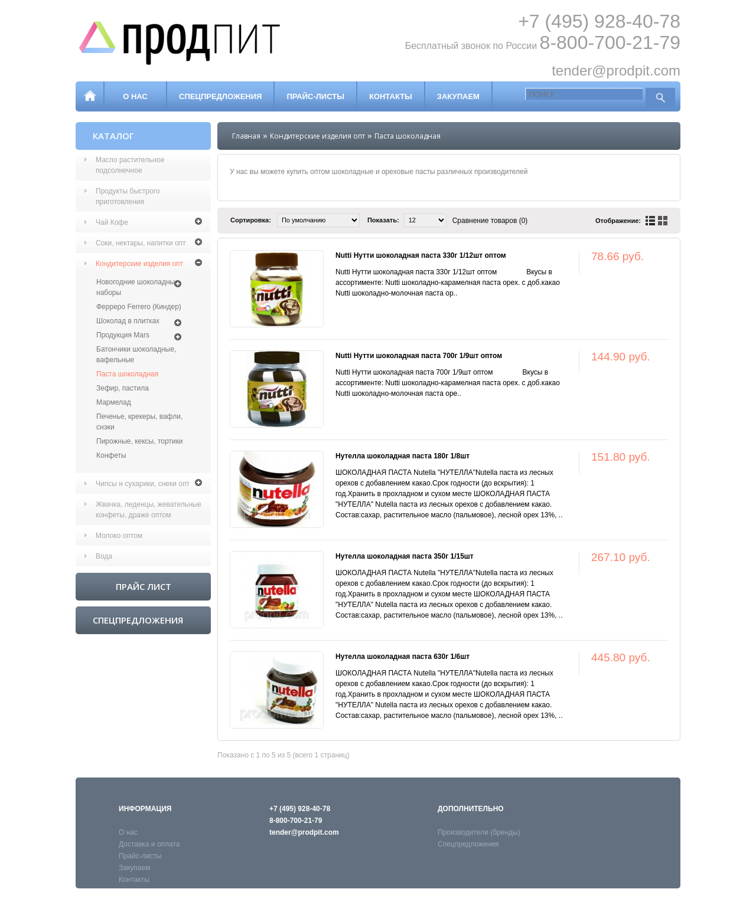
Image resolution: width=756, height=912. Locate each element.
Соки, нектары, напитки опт (141, 243)
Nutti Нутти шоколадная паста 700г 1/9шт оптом (418, 356)
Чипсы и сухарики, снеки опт (143, 484)
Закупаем (458, 96)
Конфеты (111, 455)
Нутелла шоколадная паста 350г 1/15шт (404, 556)
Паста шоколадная (127, 374)
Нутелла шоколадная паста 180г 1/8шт (402, 456)
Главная (246, 136)
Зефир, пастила (122, 388)
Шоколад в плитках (127, 321)
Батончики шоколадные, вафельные (136, 354)
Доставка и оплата (149, 844)
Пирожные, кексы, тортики (139, 441)
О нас (135, 96)
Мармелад (113, 402)
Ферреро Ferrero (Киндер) (138, 307)
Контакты (390, 96)
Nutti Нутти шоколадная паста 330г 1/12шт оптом (420, 255)
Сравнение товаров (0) (490, 220)
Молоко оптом (119, 536)
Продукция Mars (122, 335)
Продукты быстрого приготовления (128, 196)
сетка (662, 220)
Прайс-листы (315, 96)
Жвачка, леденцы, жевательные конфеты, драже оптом (148, 509)
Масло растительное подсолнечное (130, 165)
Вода (104, 556)
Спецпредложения (220, 96)
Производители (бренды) (479, 832)
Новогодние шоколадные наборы (137, 287)
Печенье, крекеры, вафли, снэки (139, 421)
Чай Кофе (112, 222)
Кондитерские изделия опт (139, 264)
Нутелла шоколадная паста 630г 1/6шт (402, 656)
